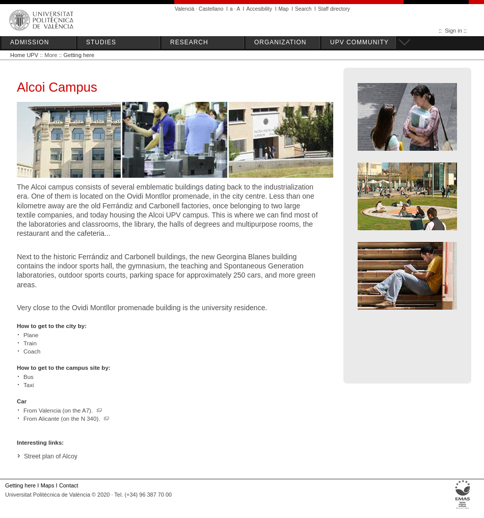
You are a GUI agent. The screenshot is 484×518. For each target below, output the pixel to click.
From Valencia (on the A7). (62, 410)
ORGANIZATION (280, 42)
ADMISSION (29, 42)
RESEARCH (189, 42)
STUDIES (101, 42)
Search (303, 9)
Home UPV (24, 55)
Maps (48, 485)
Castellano (211, 9)
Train (30, 343)
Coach (31, 351)
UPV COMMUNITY (359, 42)
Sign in (453, 31)
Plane (30, 335)
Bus (28, 377)
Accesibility (259, 9)
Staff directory (334, 9)
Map (284, 9)
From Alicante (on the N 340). (66, 419)
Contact (68, 485)
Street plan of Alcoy (50, 456)
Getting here (79, 55)
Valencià (185, 9)
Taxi (28, 385)
